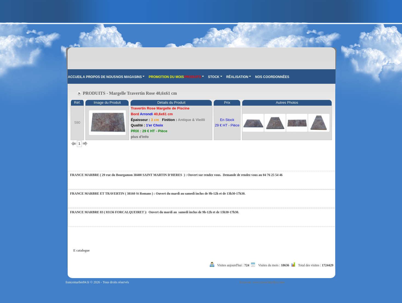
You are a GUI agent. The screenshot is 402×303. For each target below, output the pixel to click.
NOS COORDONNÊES (272, 77)
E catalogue (81, 250)
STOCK (215, 77)
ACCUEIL (75, 77)
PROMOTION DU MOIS (166, 77)
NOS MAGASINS (130, 77)
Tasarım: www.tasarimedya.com (261, 282)
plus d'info (140, 137)
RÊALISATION (238, 77)
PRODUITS (194, 77)
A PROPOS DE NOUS (99, 77)
